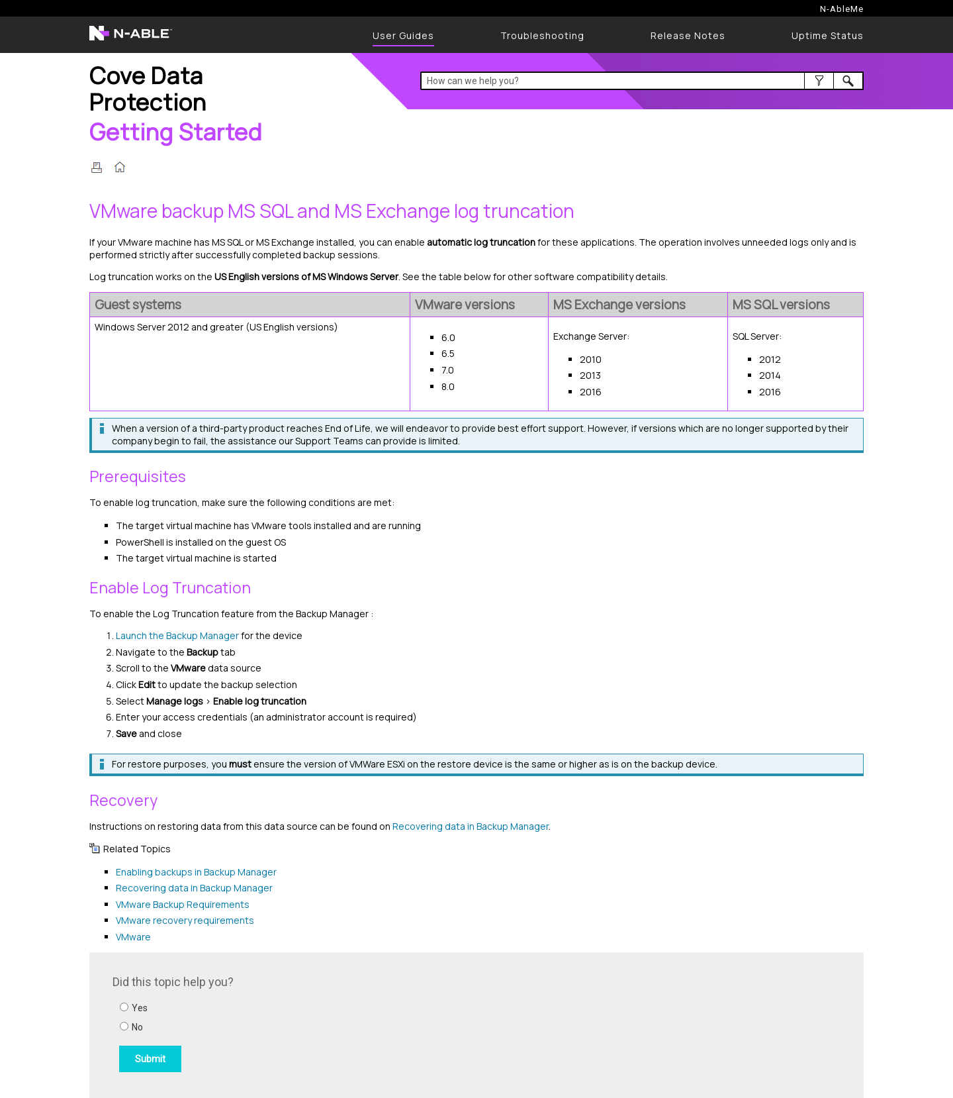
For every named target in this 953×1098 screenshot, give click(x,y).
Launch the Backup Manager (178, 635)
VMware (133, 936)
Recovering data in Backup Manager (470, 826)
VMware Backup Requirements (183, 904)
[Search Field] (642, 81)
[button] (819, 81)
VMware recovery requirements (185, 920)
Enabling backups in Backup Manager (196, 872)
